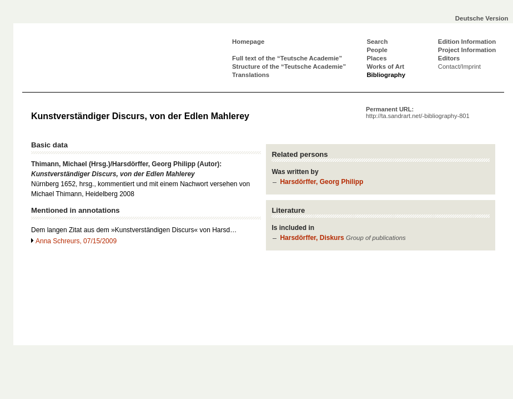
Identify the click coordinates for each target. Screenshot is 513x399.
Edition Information (467, 41)
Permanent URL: (418, 112)
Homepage (248, 41)
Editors (449, 58)
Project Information (467, 50)
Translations (250, 74)
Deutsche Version (482, 18)
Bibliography (385, 74)
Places (376, 58)
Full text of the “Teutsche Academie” (287, 58)
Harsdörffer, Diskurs (312, 238)
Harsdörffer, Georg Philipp (321, 182)
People (376, 50)
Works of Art (385, 66)
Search (377, 41)
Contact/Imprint (459, 66)
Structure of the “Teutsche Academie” (289, 66)
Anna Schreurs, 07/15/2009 (76, 241)
